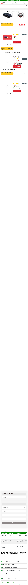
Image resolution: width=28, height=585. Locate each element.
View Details (17, 42)
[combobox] (14, 497)
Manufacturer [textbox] (6, 515)
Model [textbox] (4, 518)
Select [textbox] (4, 497)
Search (14, 522)
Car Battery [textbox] (5, 507)
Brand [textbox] (4, 511)
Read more (4, 19)
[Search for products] (14, 6)
